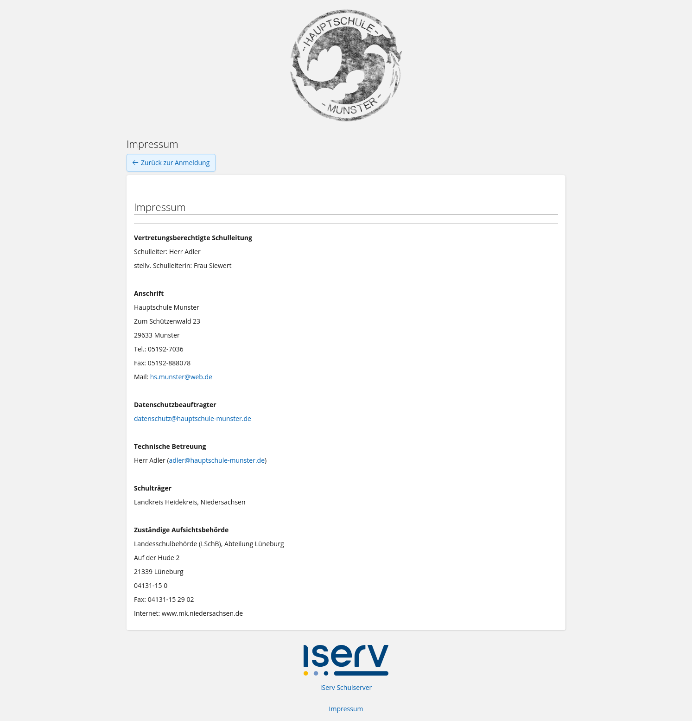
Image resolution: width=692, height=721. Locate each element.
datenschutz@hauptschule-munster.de (192, 418)
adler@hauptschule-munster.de (217, 460)
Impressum (346, 708)
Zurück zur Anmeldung (171, 162)
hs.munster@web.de (181, 376)
